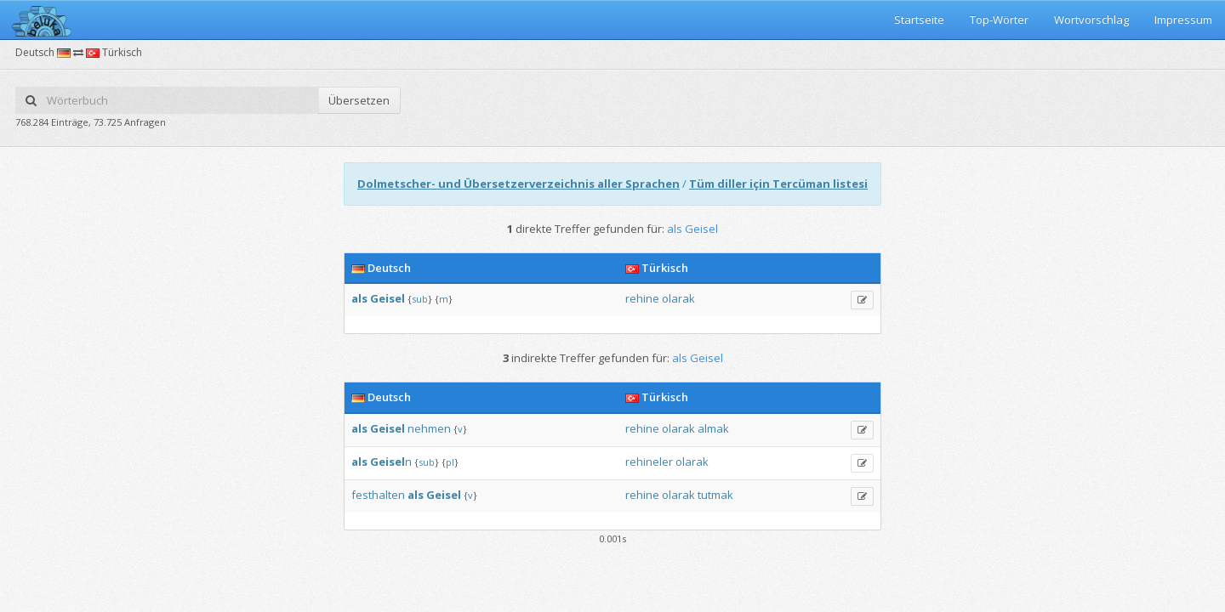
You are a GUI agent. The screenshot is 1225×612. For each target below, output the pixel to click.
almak (713, 428)
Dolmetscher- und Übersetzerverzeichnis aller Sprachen (518, 183)
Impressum (1183, 19)
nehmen (429, 428)
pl (450, 462)
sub (420, 298)
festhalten (378, 494)
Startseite (919, 19)
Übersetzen (359, 100)
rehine (642, 298)
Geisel (387, 298)
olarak (678, 298)
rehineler (649, 461)
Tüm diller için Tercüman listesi (778, 183)
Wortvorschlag (1091, 19)
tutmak (715, 494)
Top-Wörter (999, 19)
